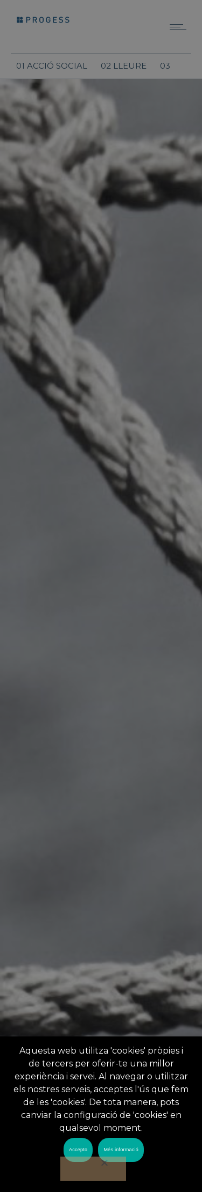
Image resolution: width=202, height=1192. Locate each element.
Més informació (120, 1149)
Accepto (78, 1149)
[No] (93, 1169)
